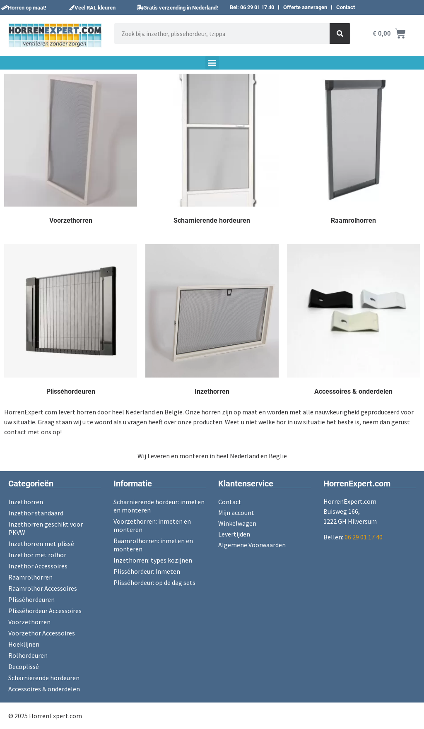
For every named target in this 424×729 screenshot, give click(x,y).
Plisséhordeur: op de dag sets (154, 582)
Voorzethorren (29, 622)
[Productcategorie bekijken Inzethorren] (211, 321)
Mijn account (236, 512)
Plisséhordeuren (31, 599)
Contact (345, 7)
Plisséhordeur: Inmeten (146, 571)
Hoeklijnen (23, 644)
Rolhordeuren (28, 655)
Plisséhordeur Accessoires (45, 610)
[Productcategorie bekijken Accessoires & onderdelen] (353, 321)
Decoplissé (23, 666)
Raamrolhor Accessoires (42, 588)
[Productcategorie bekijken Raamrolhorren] (353, 151)
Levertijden (234, 534)
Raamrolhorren (30, 577)
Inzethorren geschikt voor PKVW (45, 528)
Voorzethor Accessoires (41, 633)
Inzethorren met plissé (41, 543)
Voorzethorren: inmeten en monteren (152, 525)
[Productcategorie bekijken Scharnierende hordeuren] (211, 151)
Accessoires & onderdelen (44, 689)
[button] (23, 7)
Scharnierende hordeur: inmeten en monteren (159, 506)
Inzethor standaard (35, 513)
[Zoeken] (340, 33)
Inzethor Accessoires (37, 566)
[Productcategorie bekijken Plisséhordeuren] (70, 321)
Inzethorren (25, 502)
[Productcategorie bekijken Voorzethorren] (70, 151)
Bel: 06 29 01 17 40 (252, 7)
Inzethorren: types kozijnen (152, 560)
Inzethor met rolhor (37, 555)
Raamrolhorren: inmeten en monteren (153, 545)
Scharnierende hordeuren (44, 678)
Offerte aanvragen (305, 7)
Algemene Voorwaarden (252, 545)
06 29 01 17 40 (363, 537)
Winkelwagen (237, 523)
